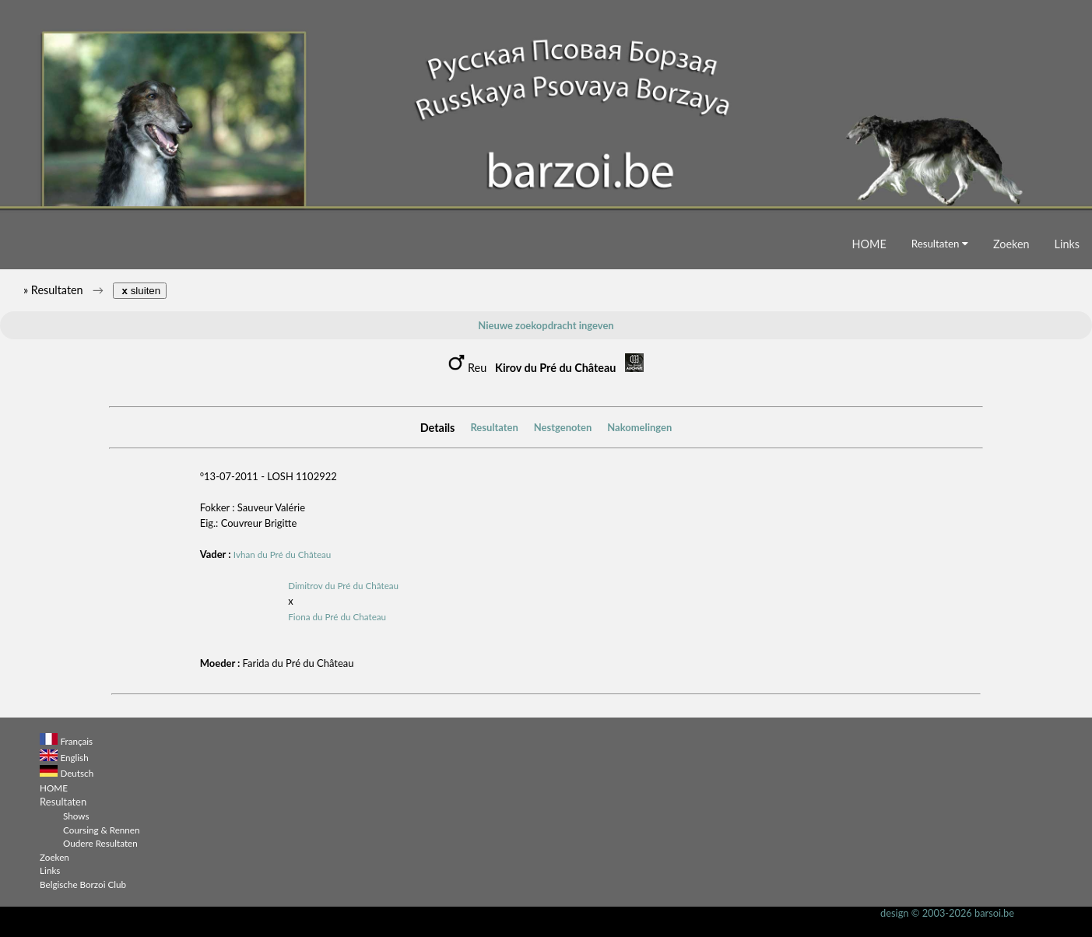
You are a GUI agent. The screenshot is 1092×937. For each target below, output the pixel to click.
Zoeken (1011, 244)
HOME (869, 244)
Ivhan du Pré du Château (282, 554)
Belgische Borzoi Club (83, 884)
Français (76, 740)
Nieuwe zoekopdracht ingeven (545, 325)
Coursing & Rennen (101, 829)
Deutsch (76, 772)
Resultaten (939, 243)
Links (1067, 244)
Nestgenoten (563, 427)
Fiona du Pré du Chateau (337, 616)
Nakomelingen (639, 427)
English (74, 757)
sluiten (139, 291)
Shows (76, 815)
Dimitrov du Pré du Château (343, 585)
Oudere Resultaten (100, 842)
